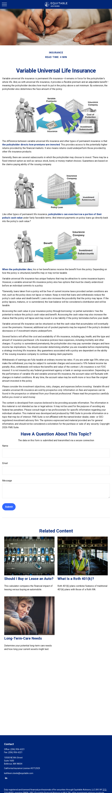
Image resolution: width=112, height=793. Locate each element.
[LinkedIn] (6, 778)
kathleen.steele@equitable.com (18, 773)
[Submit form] (9, 506)
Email (5, 463)
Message (7, 480)
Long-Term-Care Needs (23, 638)
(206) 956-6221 (17, 749)
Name (5, 445)
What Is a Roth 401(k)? (75, 579)
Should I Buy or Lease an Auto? (28, 579)
